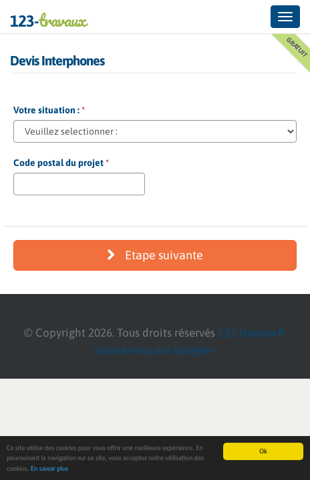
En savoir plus (49, 469)
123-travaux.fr (252, 332)
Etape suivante (155, 255)
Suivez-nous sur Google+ (155, 350)
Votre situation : (49, 110)
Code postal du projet (61, 162)
